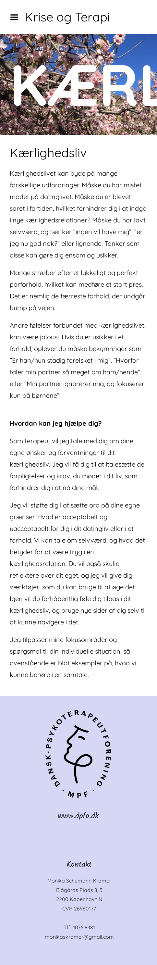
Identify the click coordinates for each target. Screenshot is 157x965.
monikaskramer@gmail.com (79, 937)
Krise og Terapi (67, 17)
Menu (16, 17)
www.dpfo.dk (78, 816)
